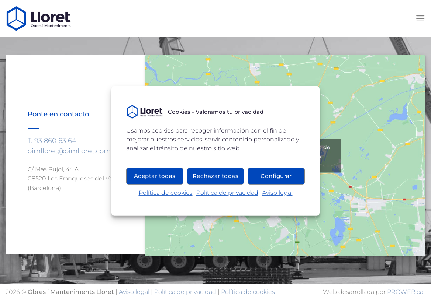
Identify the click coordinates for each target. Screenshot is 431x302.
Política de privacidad (227, 192)
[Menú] (420, 18)
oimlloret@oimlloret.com (69, 151)
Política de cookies (166, 192)
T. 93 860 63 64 (52, 140)
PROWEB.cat (406, 291)
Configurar (276, 175)
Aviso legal (277, 192)
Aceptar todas (155, 175)
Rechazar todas (215, 175)
